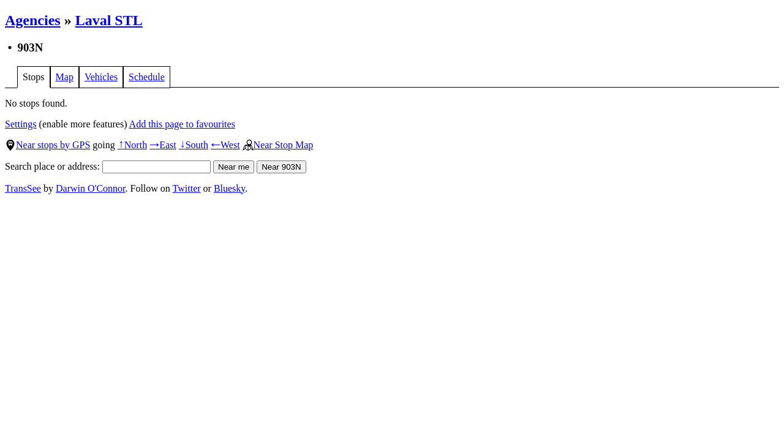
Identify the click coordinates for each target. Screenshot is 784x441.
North (132, 145)
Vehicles (101, 77)
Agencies (33, 20)
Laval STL (109, 20)
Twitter (187, 188)
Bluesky (229, 188)
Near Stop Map (278, 145)
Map (65, 77)
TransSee (23, 188)
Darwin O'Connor (91, 188)
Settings (21, 124)
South (193, 145)
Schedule (147, 77)
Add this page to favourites (182, 124)
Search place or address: (108, 166)
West (225, 145)
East (162, 145)
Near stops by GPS (47, 145)
